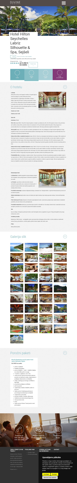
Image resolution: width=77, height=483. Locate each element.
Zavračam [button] (54, 474)
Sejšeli (30, 56)
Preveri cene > (33, 64)
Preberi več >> (13, 469)
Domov (18, 56)
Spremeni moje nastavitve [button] (50, 477)
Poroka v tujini (24, 56)
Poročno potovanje (32, 454)
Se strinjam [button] (46, 474)
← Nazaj (13, 56)
